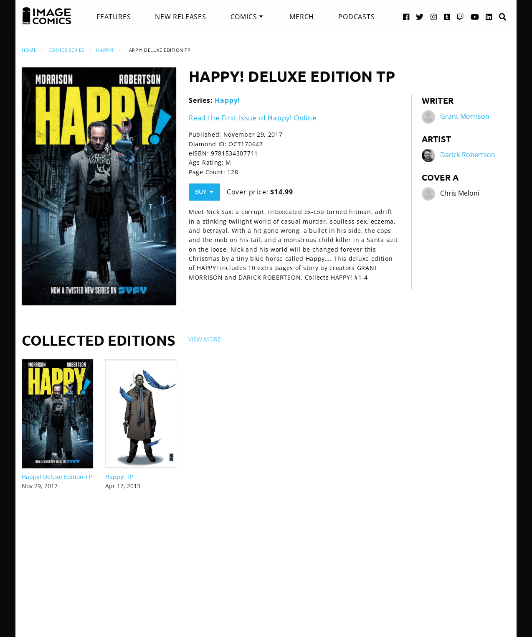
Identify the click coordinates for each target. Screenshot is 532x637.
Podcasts (356, 16)
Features (113, 16)
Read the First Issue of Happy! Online (253, 117)
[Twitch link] (460, 16)
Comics (244, 16)
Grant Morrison (464, 116)
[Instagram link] (434, 16)
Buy (204, 192)
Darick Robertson (467, 154)
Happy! (104, 50)
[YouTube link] (475, 16)
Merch (301, 16)
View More (204, 339)
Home (29, 50)
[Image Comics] (47, 16)
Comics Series (66, 50)
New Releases (180, 16)
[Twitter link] (420, 16)
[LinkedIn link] (489, 16)
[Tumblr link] (447, 16)
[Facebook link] (406, 16)
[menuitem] (113, 16)
